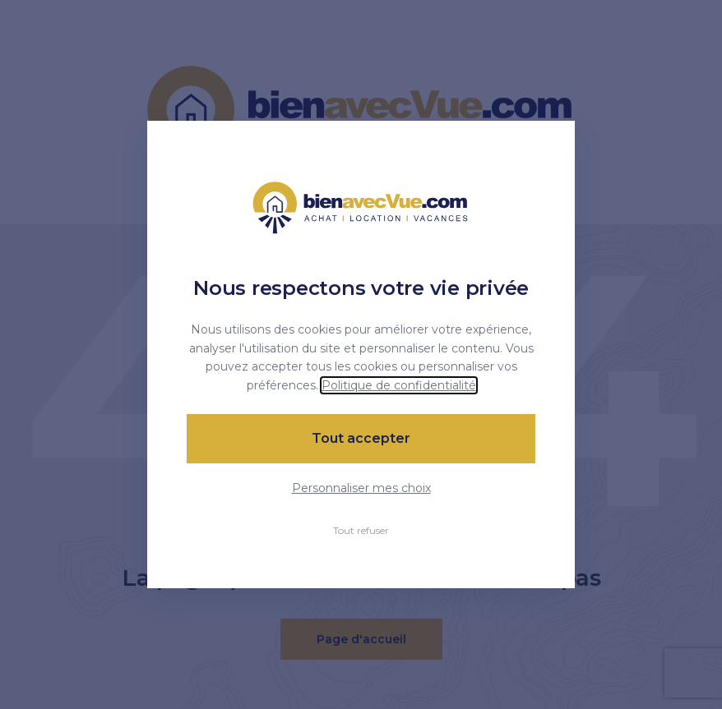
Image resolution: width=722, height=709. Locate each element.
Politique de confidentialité (399, 385)
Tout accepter (361, 438)
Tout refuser (361, 530)
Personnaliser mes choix (361, 488)
